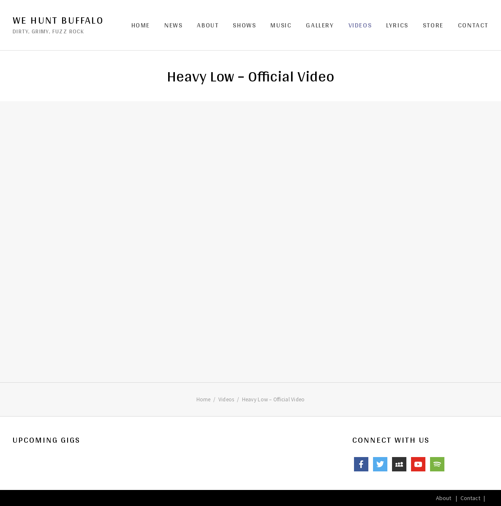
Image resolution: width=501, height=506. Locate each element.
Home (140, 25)
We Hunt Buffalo (58, 20)
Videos (360, 25)
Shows (244, 25)
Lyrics (397, 25)
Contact (473, 25)
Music (280, 25)
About (207, 25)
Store (433, 25)
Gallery (320, 25)
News (173, 25)
